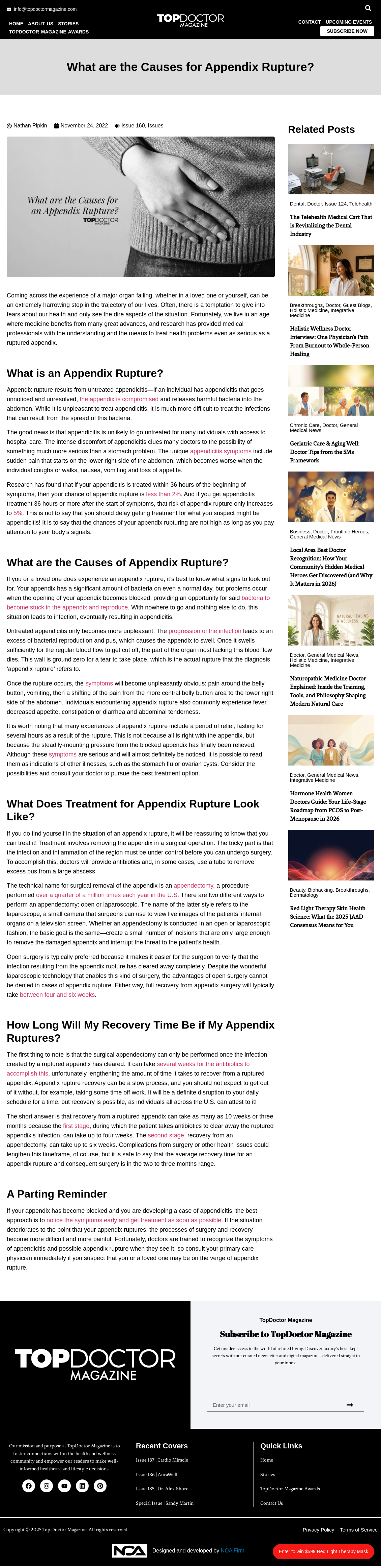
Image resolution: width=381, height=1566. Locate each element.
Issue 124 (336, 204)
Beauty (297, 890)
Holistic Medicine (309, 310)
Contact (309, 22)
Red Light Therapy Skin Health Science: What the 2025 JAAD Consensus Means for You (327, 917)
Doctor (314, 204)
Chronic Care (305, 425)
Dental (297, 204)
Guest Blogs (357, 305)
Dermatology (304, 895)
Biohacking (320, 890)
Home (16, 23)
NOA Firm (232, 1550)
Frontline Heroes (349, 531)
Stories (68, 23)
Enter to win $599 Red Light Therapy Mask (336, 1548)
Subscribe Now (347, 31)
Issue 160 (133, 125)
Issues (155, 125)
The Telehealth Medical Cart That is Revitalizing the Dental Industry (331, 225)
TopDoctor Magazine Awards (49, 31)
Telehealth (360, 204)
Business (300, 531)
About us (40, 23)
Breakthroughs (306, 305)
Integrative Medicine (312, 780)
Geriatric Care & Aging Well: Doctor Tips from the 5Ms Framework (324, 452)
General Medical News (315, 536)
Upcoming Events (349, 22)
